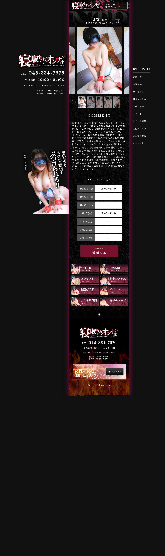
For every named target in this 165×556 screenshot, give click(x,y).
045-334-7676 (103, 343)
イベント (137, 113)
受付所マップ (139, 128)
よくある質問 (139, 121)
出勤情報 (137, 84)
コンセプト (138, 91)
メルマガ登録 (139, 135)
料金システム (139, 99)
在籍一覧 (137, 77)
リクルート (138, 143)
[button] (125, 102)
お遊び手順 (138, 106)
